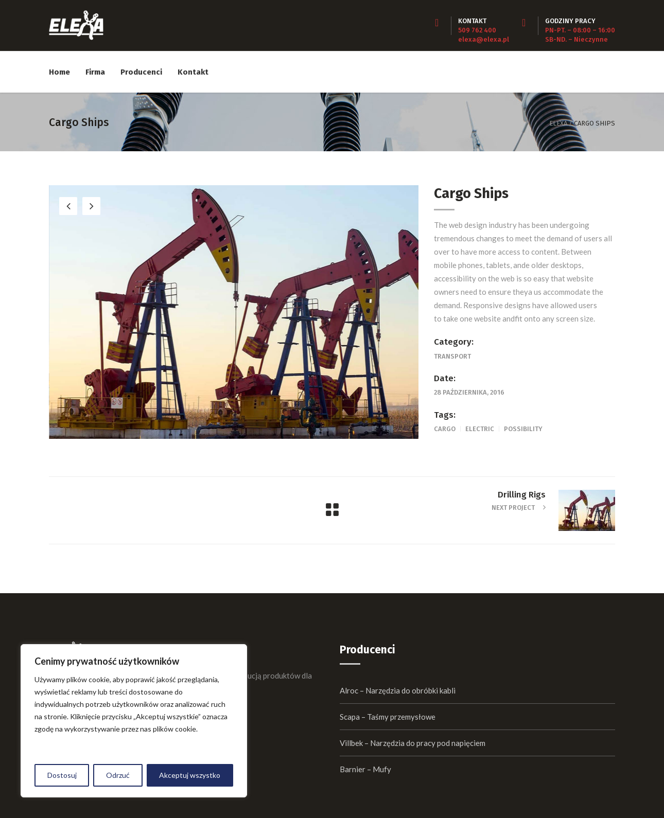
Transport (452, 356)
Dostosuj (62, 775)
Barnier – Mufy (365, 769)
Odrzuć (118, 775)
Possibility (523, 429)
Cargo (445, 429)
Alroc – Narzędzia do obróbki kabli (398, 690)
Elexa (558, 123)
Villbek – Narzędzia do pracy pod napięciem (412, 743)
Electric (479, 429)
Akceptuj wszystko (189, 775)
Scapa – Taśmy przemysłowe (387, 716)
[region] (134, 720)
